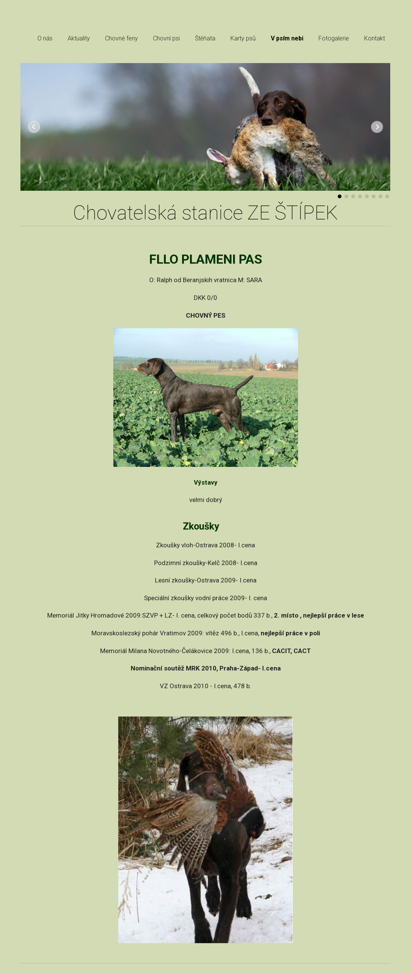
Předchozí (34, 127)
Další (377, 127)
